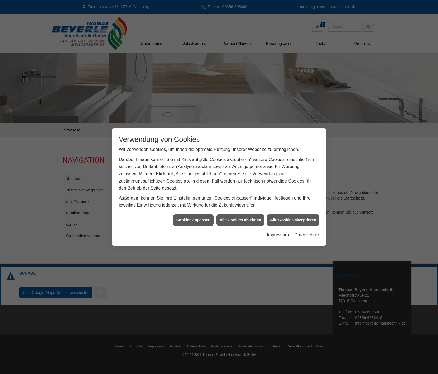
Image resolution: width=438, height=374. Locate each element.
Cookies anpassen (193, 217)
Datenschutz (306, 232)
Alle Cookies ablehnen (240, 217)
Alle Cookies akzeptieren (293, 217)
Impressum (278, 232)
